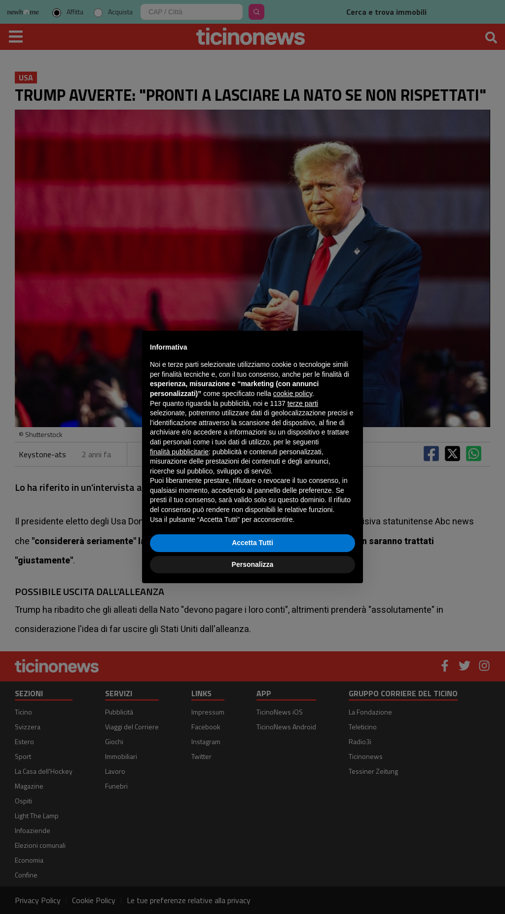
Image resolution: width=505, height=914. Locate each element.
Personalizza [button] (253, 564)
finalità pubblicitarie (179, 452)
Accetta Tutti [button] (252, 543)
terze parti (303, 403)
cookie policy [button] (292, 393)
